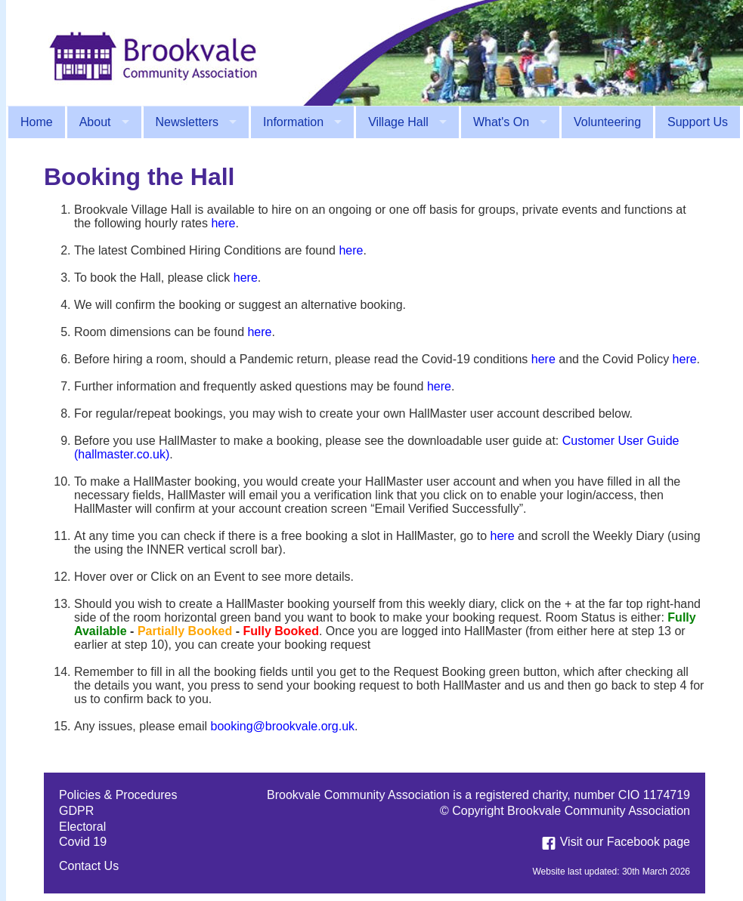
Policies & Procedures (118, 794)
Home (36, 122)
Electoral (82, 826)
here (223, 223)
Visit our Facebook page (613, 841)
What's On (501, 122)
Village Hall (398, 122)
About (95, 122)
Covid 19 (83, 841)
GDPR (76, 810)
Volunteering (607, 122)
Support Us (697, 122)
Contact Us (89, 865)
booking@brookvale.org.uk (283, 726)
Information (293, 122)
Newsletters (187, 122)
